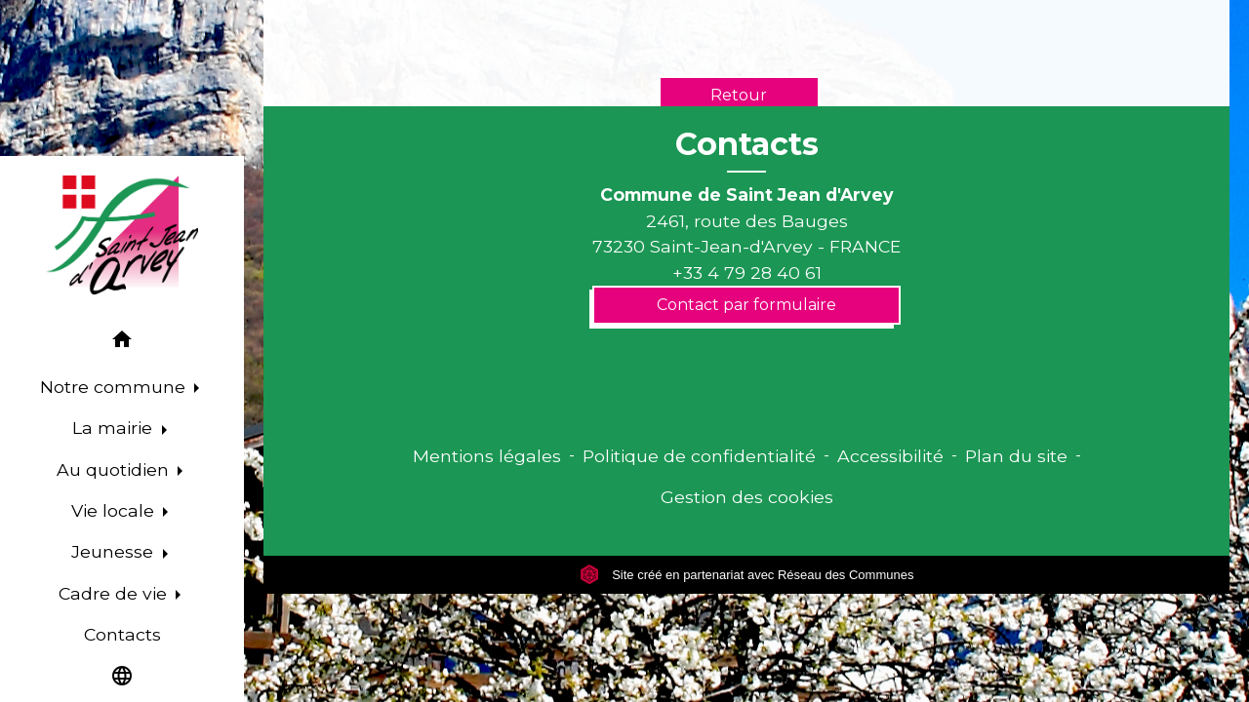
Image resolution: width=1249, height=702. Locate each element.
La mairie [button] (114, 427)
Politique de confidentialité (699, 456)
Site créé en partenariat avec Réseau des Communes (747, 574)
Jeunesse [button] (114, 551)
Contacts (747, 144)
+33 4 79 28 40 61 (747, 272)
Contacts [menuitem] (122, 634)
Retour (738, 95)
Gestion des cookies (747, 497)
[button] (122, 343)
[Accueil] (122, 235)
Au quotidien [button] (115, 469)
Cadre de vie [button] (115, 593)
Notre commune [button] (115, 386)
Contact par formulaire (746, 304)
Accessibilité (890, 456)
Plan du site (1016, 456)
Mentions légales (487, 456)
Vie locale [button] (115, 510)
